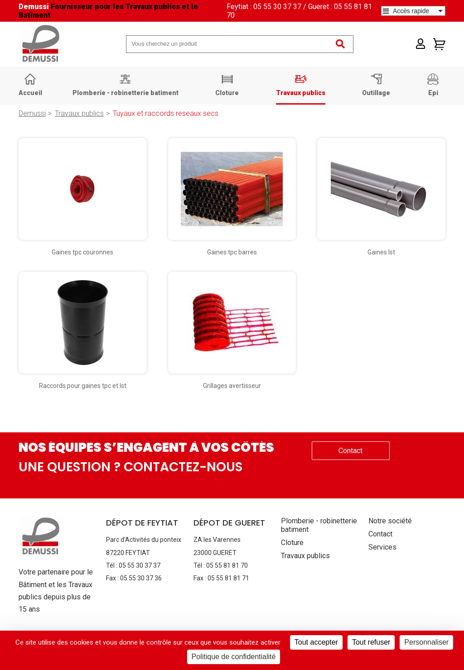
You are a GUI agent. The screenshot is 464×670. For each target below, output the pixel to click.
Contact (350, 450)
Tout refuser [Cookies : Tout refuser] (371, 642)
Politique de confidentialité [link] (234, 656)
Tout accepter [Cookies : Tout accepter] (316, 642)
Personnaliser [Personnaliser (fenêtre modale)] (426, 642)
